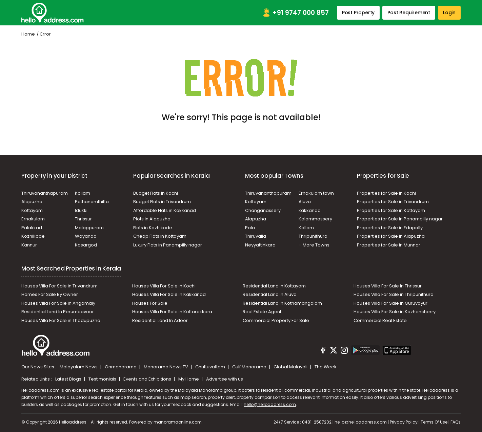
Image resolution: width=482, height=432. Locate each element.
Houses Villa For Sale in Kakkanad (169, 294)
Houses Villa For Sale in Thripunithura (394, 294)
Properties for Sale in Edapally (390, 227)
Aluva (305, 201)
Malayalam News (79, 367)
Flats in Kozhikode (152, 227)
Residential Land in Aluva (270, 294)
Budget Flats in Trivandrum (162, 201)
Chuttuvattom (210, 367)
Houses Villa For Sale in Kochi (164, 286)
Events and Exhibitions (147, 379)
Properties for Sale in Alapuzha (391, 236)
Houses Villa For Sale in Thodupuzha (60, 320)
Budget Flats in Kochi (155, 193)
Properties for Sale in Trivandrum (393, 201)
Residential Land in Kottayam (274, 286)
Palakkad (31, 227)
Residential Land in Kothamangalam (282, 303)
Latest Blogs (68, 379)
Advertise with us (224, 379)
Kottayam (32, 210)
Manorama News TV (166, 367)
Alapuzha (31, 201)
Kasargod (86, 245)
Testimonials (102, 379)
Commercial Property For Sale (276, 320)
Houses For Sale (149, 303)
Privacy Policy (404, 422)
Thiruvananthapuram (44, 193)
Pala (250, 227)
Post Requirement (408, 12)
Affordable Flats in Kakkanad (164, 210)
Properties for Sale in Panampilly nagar (400, 219)
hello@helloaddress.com (270, 404)
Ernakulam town (316, 193)
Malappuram (89, 227)
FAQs (455, 422)
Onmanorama (121, 367)
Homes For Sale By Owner (49, 294)
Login (449, 12)
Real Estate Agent (262, 311)
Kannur (29, 245)
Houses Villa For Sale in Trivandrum (59, 286)
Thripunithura (313, 236)
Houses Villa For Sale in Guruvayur (390, 303)
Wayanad (86, 236)
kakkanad (310, 210)
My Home (189, 379)
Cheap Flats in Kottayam (159, 236)
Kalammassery (315, 219)
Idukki (81, 210)
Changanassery (263, 210)
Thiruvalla (255, 236)
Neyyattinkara (260, 245)
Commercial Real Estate (380, 320)
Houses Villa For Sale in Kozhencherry (395, 311)
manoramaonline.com (178, 422)
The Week (326, 367)
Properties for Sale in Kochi (386, 193)
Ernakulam (33, 219)
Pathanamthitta (92, 201)
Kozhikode (33, 236)
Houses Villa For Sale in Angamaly (58, 303)
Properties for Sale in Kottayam (391, 210)
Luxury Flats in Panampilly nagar (167, 245)
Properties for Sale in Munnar (388, 245)
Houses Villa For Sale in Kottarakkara (172, 311)
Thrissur (83, 219)
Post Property (358, 12)
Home (28, 34)
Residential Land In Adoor (160, 320)
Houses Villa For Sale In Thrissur (388, 286)
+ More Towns (314, 245)
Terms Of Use (434, 422)
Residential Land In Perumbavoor (57, 311)
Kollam (82, 193)
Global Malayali (291, 367)
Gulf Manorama (249, 367)
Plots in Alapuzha (151, 219)
